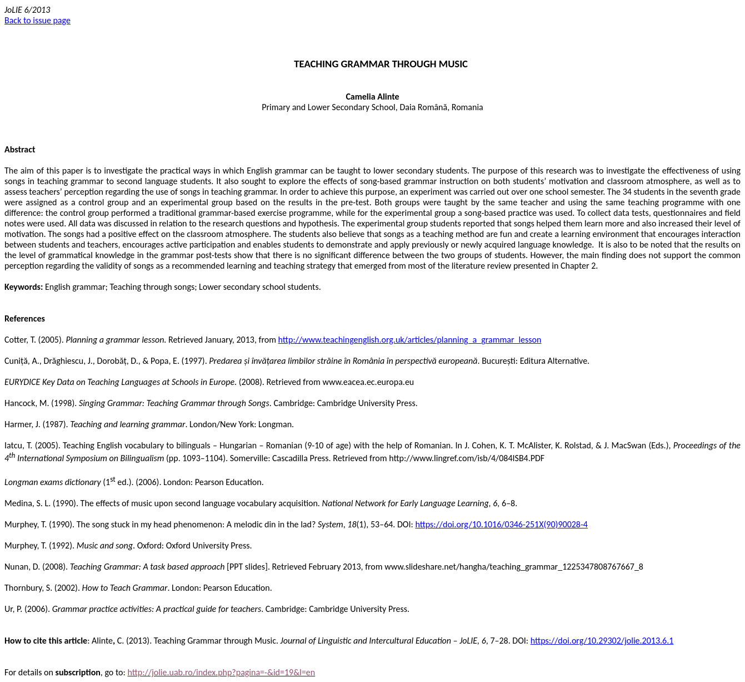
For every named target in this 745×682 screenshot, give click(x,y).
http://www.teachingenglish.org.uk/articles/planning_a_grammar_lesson (410, 339)
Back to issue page (37, 20)
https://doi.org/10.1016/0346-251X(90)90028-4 (501, 524)
